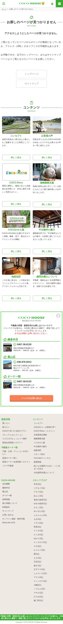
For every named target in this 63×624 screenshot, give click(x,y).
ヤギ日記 (37, 546)
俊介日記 (37, 566)
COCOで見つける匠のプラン (14, 431)
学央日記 (37, 484)
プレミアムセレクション (12, 435)
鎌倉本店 (6, 488)
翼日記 (36, 554)
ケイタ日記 (38, 531)
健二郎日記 (38, 600)
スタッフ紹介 (39, 454)
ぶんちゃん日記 (40, 515)
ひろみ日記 (38, 597)
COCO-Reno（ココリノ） (45, 431)
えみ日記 (37, 519)
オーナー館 (7, 495)
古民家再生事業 (40, 435)
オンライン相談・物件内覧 (13, 519)
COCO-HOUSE (29, 622)
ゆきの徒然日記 (40, 503)
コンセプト (38, 423)
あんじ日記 (38, 496)
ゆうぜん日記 (39, 511)
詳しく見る (16, 157)
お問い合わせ (8, 515)
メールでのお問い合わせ (31, 398)
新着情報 (37, 462)
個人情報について (9, 503)
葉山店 (5, 491)
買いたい (6, 423)
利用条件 (6, 507)
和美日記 (37, 527)
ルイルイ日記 (39, 550)
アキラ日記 (38, 492)
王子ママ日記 (39, 569)
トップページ (32, 74)
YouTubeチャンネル (42, 458)
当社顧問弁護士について (44, 472)
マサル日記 (38, 593)
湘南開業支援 (39, 439)
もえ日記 (37, 558)
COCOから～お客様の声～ (45, 427)
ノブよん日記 (39, 589)
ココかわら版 (39, 442)
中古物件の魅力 (40, 446)
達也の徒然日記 (40, 500)
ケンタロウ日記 (40, 542)
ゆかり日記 (38, 538)
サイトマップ (32, 83)
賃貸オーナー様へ (9, 458)
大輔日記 (37, 585)
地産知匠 (37, 450)
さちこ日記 (38, 507)
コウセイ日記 (39, 488)
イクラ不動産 (8, 466)
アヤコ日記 (38, 577)
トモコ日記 (38, 523)
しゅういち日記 (40, 573)
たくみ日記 (38, 534)
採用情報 (6, 499)
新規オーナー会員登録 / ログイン (16, 462)
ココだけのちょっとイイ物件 (14, 439)
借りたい (6, 427)
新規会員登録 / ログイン (12, 442)
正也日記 (37, 562)
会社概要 (6, 484)
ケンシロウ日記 (40, 581)
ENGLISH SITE (8, 523)
